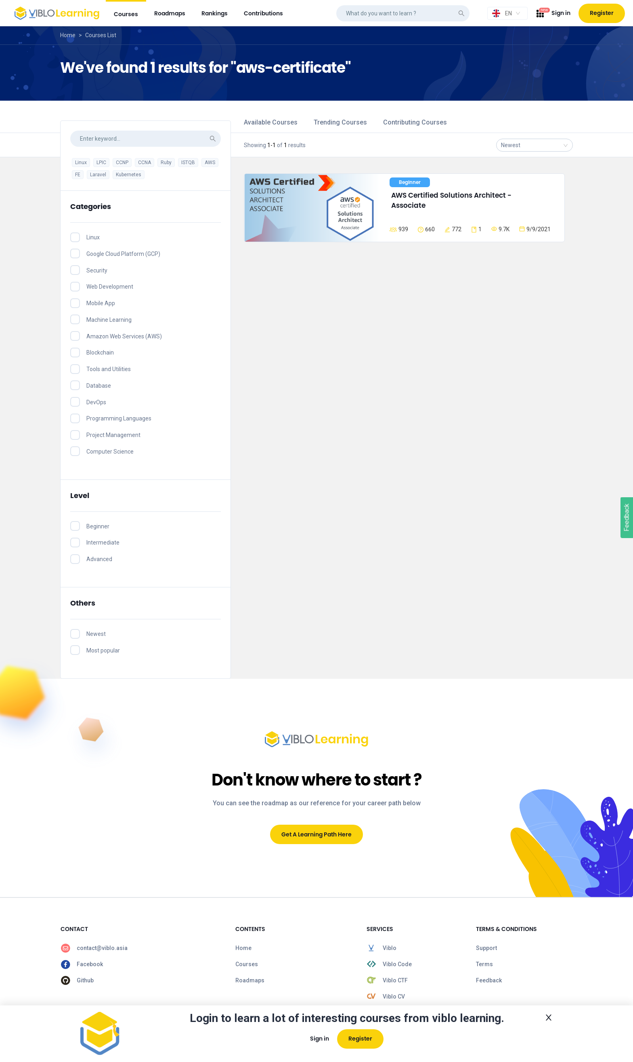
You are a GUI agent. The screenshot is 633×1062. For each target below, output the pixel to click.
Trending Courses (340, 122)
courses (126, 14)
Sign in (560, 13)
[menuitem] (126, 13)
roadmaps (169, 13)
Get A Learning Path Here (316, 834)
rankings (214, 13)
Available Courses (271, 122)
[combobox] (507, 13)
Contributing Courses (415, 122)
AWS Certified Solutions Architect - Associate (452, 200)
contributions (263, 13)
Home (67, 35)
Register (602, 13)
